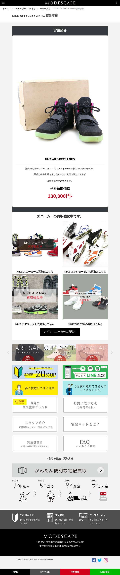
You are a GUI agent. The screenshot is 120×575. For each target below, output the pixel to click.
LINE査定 (105, 572)
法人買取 (60, 515)
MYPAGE (44, 572)
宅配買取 (75, 572)
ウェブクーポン (97, 515)
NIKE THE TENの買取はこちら (85, 324)
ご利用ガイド (27, 515)
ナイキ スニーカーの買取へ (60, 331)
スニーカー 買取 (19, 8)
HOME (15, 572)
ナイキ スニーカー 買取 (39, 8)
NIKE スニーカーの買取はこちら (35, 271)
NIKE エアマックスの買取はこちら (34, 324)
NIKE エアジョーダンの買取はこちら (85, 271)
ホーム (5, 8)
